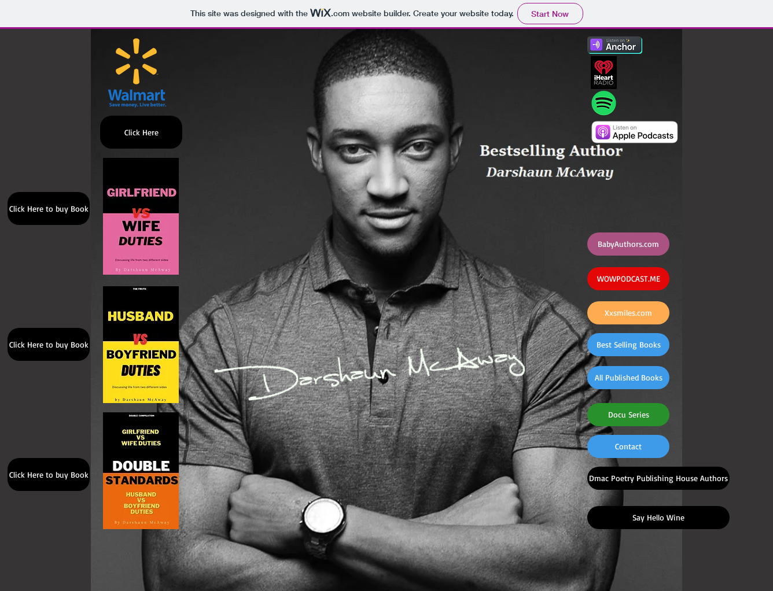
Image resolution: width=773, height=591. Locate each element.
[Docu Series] (628, 414)
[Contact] (628, 446)
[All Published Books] (628, 377)
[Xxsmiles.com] (628, 312)
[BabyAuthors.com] (628, 244)
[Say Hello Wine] (658, 517)
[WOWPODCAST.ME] (628, 278)
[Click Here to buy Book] (49, 208)
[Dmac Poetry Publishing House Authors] (658, 478)
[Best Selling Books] (628, 344)
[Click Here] (141, 132)
